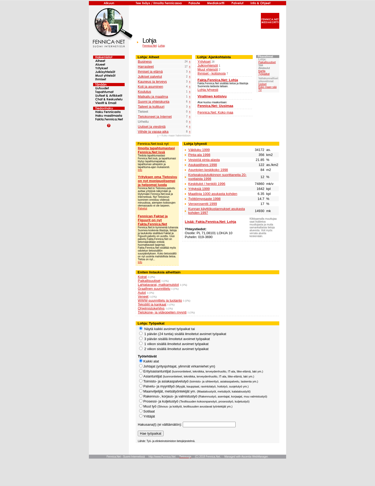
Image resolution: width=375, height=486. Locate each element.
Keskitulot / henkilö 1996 (206, 184)
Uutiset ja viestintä (152, 127)
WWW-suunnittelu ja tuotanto (160, 300)
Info (140, 170)
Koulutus (144, 92)
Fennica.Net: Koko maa (215, 112)
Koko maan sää (267, 87)
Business (145, 61)
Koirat (142, 277)
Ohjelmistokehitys (151, 308)
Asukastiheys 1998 (202, 165)
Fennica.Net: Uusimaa (215, 106)
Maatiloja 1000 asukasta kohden (212, 194)
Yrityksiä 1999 (199, 189)
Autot (142, 292)
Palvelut (142, 208)
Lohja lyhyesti (207, 90)
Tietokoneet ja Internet (155, 117)
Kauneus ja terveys (152, 82)
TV (260, 90)
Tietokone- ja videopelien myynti (162, 312)
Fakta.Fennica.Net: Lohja (217, 80)
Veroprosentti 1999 (202, 204)
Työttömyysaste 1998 (204, 199)
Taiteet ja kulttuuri (151, 107)
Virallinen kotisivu (212, 96)
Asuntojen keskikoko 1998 (208, 170)
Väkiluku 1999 (199, 150)
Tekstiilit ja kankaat (152, 304)
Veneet (143, 296)
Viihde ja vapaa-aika (153, 132)
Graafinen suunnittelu (154, 289)
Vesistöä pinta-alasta (204, 160)
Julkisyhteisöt (207, 65)
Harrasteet (146, 66)
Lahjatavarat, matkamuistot (158, 285)
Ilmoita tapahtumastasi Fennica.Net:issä (156, 150)
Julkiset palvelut (150, 76)
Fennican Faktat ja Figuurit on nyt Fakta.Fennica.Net (153, 220)
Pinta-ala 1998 (199, 155)
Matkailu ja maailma (153, 97)
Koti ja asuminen (150, 87)
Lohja (161, 45)
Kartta (261, 71)
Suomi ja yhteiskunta (153, 102)
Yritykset (204, 61)
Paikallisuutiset (267, 62)
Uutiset (262, 84)
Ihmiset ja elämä (150, 71)
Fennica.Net (150, 45)
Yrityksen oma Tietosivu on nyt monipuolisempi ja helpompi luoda (157, 181)
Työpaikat (264, 73)
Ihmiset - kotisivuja (211, 73)
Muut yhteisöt (207, 69)
